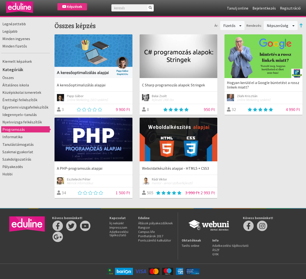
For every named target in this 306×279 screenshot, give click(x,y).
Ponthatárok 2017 (150, 236)
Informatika (12, 136)
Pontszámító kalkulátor (154, 240)
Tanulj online (237, 8)
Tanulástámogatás (18, 144)
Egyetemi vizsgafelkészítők (25, 107)
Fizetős (232, 25)
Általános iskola (15, 85)
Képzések (72, 6)
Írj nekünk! (116, 223)
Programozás (13, 129)
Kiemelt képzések (17, 61)
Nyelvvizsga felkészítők (22, 122)
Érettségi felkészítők (19, 99)
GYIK (215, 254)
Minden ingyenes (16, 38)
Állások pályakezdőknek (155, 223)
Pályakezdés (12, 166)
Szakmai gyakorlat (17, 151)
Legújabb (9, 31)
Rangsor (144, 227)
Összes (8, 77)
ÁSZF (216, 250)
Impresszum (118, 227)
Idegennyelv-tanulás (19, 114)
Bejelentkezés (264, 8)
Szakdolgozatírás (16, 159)
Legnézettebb (14, 23)
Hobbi (7, 174)
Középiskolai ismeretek (21, 92)
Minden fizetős (14, 46)
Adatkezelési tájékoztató (118, 233)
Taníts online (190, 245)
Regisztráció (290, 8)
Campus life (146, 232)
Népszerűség (281, 25)
